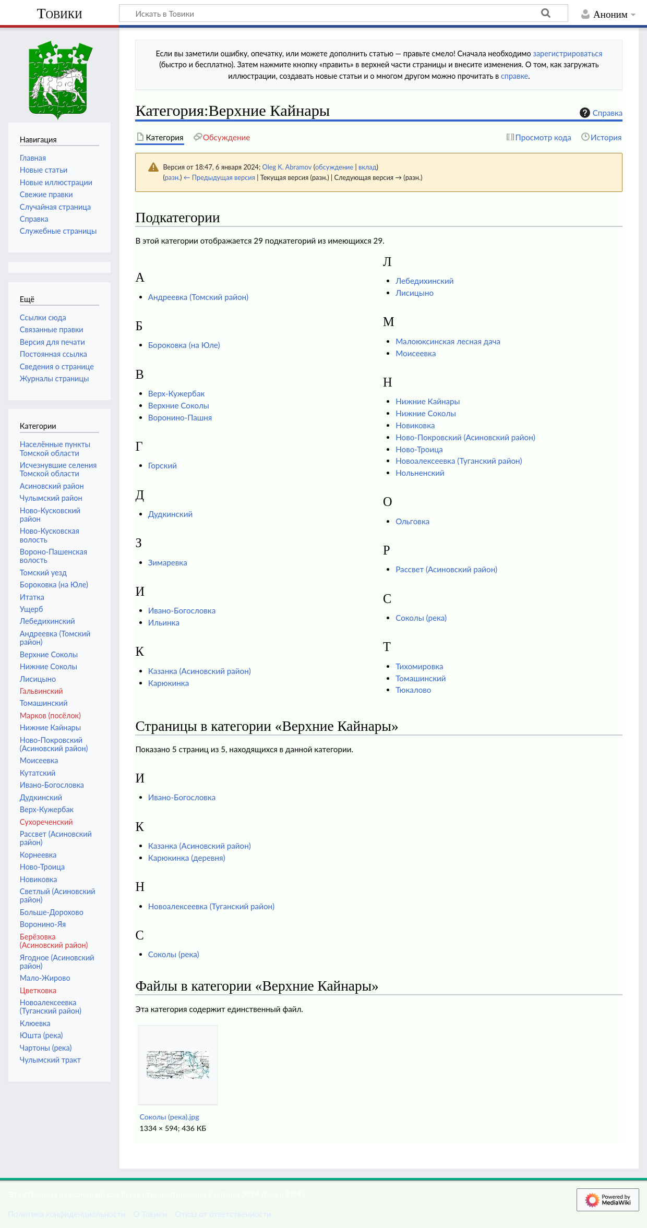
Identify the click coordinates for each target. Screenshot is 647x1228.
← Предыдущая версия (219, 177)
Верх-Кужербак (176, 393)
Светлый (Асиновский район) (57, 895)
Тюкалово (413, 689)
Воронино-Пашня (180, 417)
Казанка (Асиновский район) (199, 671)
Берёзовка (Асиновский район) (54, 940)
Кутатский (38, 772)
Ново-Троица (419, 449)
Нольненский (420, 472)
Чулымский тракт (50, 1059)
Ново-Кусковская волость (49, 535)
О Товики (150, 1214)
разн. (172, 177)
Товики (59, 13)
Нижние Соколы (426, 413)
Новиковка (415, 425)
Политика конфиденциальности (66, 1214)
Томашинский (421, 678)
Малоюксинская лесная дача (448, 341)
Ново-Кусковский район (50, 514)
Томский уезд (43, 572)
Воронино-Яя (43, 924)
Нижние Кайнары (428, 401)
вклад (367, 167)
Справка (600, 112)
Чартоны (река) (46, 1047)
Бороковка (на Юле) (184, 345)
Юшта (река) (41, 1035)
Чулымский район (51, 497)
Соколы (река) (421, 617)
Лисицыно (415, 292)
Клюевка (35, 1023)
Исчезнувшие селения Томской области (58, 469)
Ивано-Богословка (182, 610)
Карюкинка (168, 683)
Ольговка (412, 521)
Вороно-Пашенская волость (53, 555)
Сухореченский (46, 821)
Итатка (32, 597)
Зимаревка (167, 562)
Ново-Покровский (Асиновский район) (465, 437)
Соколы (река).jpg (169, 1116)
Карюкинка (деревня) (186, 857)
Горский (162, 465)
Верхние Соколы (178, 405)
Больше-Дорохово (51, 912)
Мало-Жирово (45, 977)
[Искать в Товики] (343, 13)
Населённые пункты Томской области (55, 448)
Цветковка (38, 990)
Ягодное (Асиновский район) (57, 961)
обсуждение (334, 167)
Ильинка (163, 622)
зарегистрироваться (567, 53)
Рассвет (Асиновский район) (446, 569)
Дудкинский (170, 514)
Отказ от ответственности (223, 1214)
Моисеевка (416, 353)
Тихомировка (419, 666)
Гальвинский (41, 691)
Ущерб (31, 609)
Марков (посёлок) (50, 715)
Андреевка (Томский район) (198, 297)
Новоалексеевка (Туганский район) (459, 460)
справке (514, 75)
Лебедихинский (424, 280)
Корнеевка (38, 854)
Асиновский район (52, 485)
